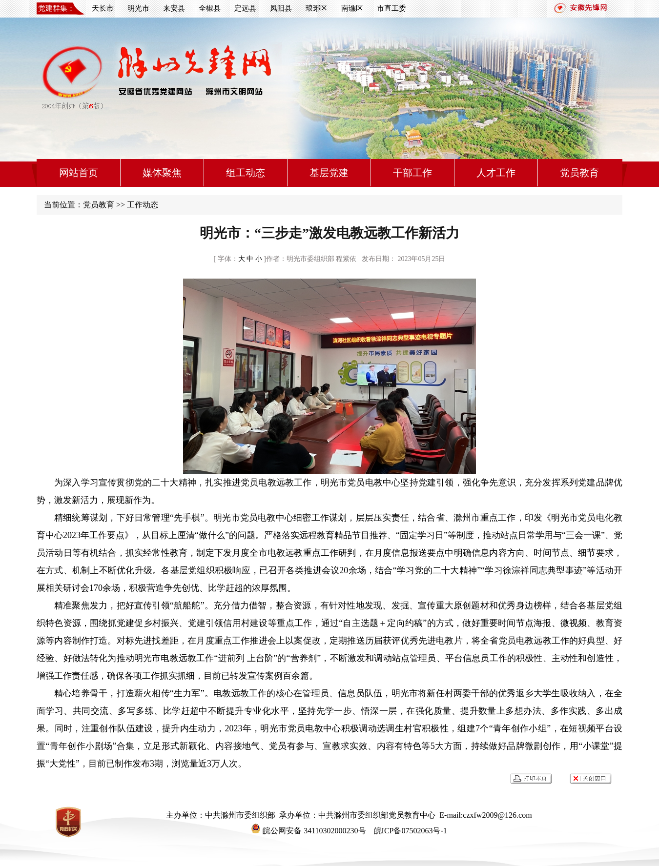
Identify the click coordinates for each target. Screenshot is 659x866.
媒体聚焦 (162, 172)
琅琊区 (317, 8)
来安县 (174, 8)
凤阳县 (281, 8)
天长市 (103, 8)
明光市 (138, 8)
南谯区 (352, 8)
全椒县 (210, 8)
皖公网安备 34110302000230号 (308, 830)
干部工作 (412, 172)
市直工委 (391, 8)
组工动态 (245, 172)
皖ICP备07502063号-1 (409, 830)
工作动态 (142, 205)
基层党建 (329, 172)
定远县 (245, 8)
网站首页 (78, 172)
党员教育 (579, 172)
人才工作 (495, 172)
